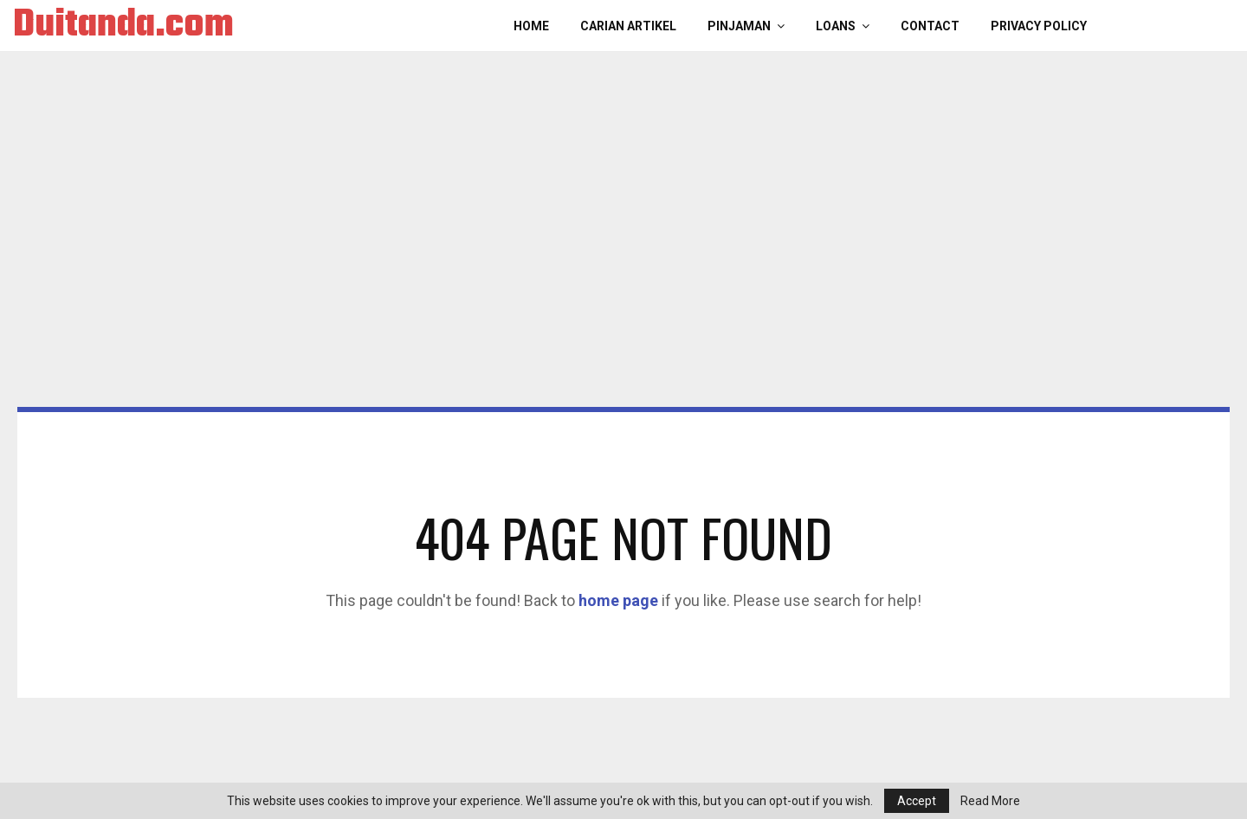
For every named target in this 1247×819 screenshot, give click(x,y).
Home (531, 26)
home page (618, 600)
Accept (916, 801)
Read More (990, 801)
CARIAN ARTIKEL (628, 26)
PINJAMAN (739, 26)
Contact (930, 26)
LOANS (836, 26)
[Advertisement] (623, 277)
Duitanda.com (123, 26)
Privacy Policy (1039, 26)
